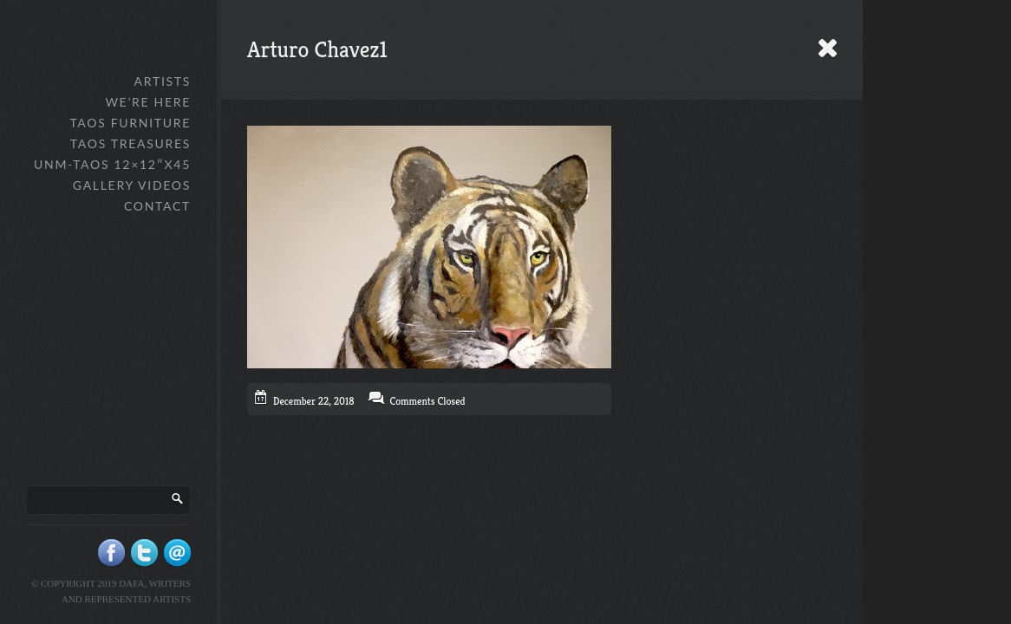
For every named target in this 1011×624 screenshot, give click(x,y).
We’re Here (148, 101)
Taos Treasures (130, 143)
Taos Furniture (130, 122)
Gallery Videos (132, 185)
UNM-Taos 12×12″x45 (112, 164)
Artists (162, 81)
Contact (157, 205)
